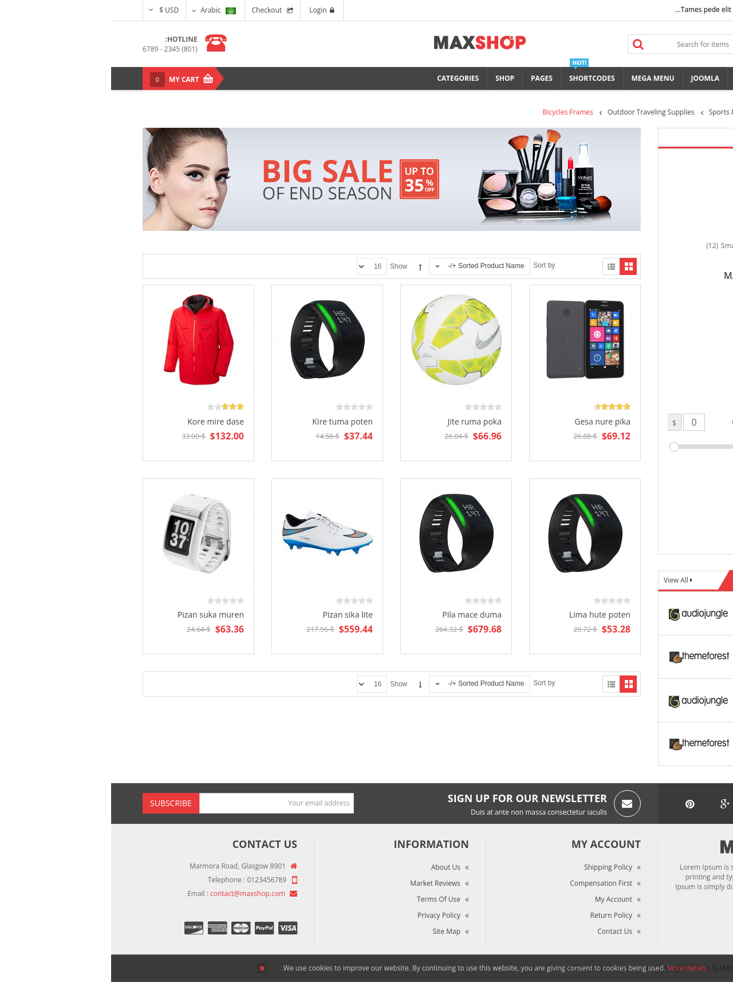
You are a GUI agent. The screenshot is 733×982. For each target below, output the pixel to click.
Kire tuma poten (231, 421)
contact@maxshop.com (136, 893)
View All (566, 580)
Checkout (156, 10)
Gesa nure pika (491, 421)
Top (720, 201)
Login (210, 10)
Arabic (106, 10)
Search (527, 44)
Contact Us (503, 931)
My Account (502, 899)
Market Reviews (324, 883)
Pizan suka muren (99, 614)
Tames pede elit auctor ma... (609, 9)
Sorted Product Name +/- (375, 266)
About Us (334, 867)
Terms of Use (327, 899)
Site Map (335, 931)
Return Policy (500, 915)
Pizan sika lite (237, 614)
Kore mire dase (104, 421)
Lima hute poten (488, 614)
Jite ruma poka (363, 421)
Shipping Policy (497, 867)
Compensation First (490, 883)
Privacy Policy (327, 915)
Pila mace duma (361, 614)
